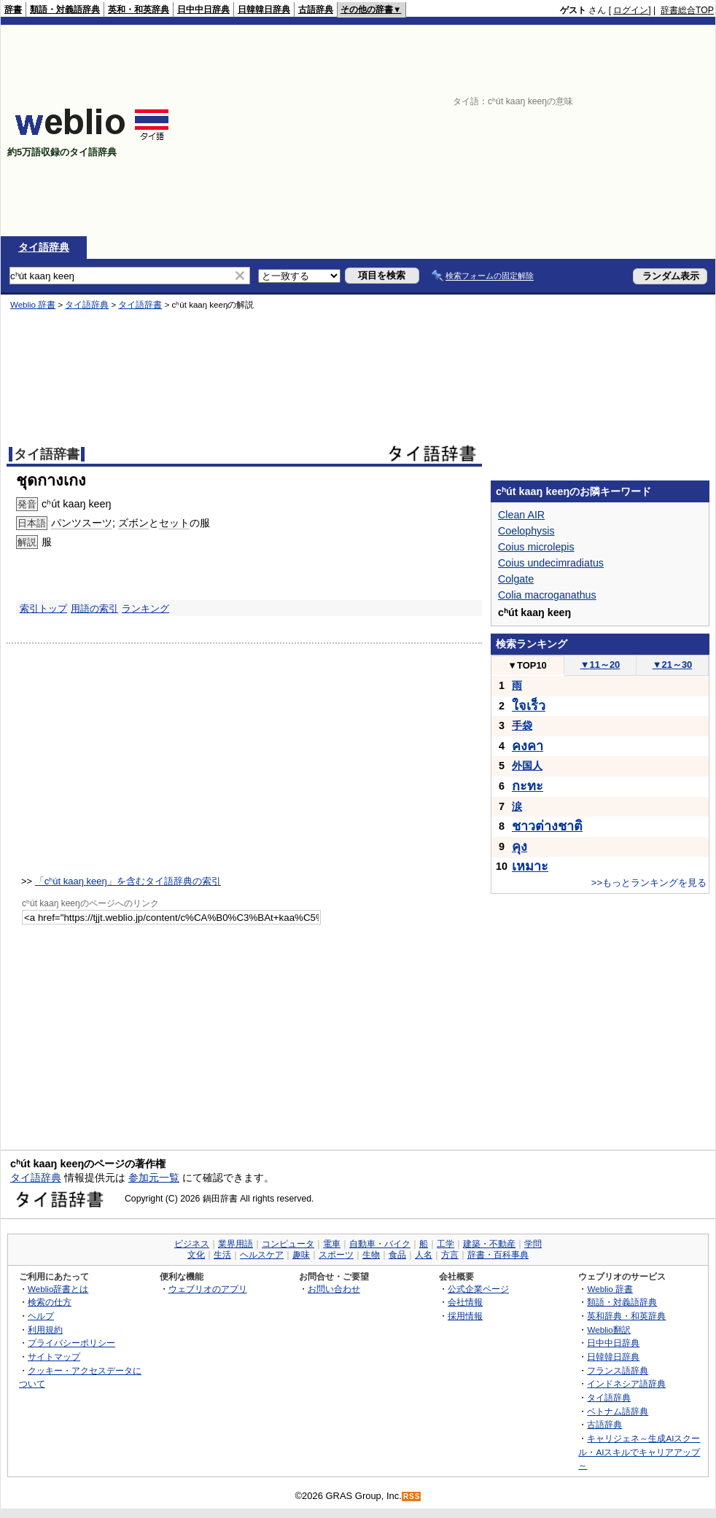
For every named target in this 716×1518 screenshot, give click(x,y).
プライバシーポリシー (71, 1342)
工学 (445, 1243)
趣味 (301, 1254)
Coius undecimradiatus (551, 563)
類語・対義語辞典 (65, 9)
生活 (222, 1254)
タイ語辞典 (43, 247)
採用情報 (465, 1315)
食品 (397, 1254)
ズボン (133, 523)
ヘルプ (41, 1315)
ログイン (630, 10)
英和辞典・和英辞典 (626, 1315)
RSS (412, 1496)
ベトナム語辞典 (617, 1411)
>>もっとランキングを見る (649, 882)
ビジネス (191, 1243)
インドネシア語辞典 (626, 1383)
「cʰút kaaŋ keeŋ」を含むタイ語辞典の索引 (128, 881)
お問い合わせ (334, 1288)
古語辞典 (315, 9)
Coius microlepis (536, 547)
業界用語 (235, 1243)
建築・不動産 (489, 1243)
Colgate (516, 579)
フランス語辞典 (617, 1370)
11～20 (600, 664)
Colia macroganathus (547, 595)
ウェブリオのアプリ (207, 1288)
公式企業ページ (478, 1288)
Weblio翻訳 (608, 1329)
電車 (332, 1243)
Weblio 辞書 (32, 304)
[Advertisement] (554, 130)
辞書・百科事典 (498, 1254)
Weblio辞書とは (58, 1288)
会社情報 (465, 1302)
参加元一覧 (153, 1177)
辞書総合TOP (687, 10)
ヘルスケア (262, 1254)
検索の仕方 (49, 1302)
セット (174, 523)
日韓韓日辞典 (264, 9)
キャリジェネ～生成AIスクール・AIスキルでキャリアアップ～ (639, 1451)
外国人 (527, 765)
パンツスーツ (81, 523)
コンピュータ (288, 1243)
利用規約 (45, 1329)
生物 (371, 1254)
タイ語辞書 (140, 304)
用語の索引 (94, 608)
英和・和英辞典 (138, 9)
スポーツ (336, 1254)
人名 (423, 1254)
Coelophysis (526, 531)
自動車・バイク (379, 1243)
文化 (196, 1254)
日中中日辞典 (203, 9)
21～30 (673, 664)
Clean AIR (521, 515)
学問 (533, 1243)
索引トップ (43, 608)
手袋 (522, 725)
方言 (450, 1254)
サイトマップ (54, 1356)
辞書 (13, 9)
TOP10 (527, 665)
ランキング (145, 608)
